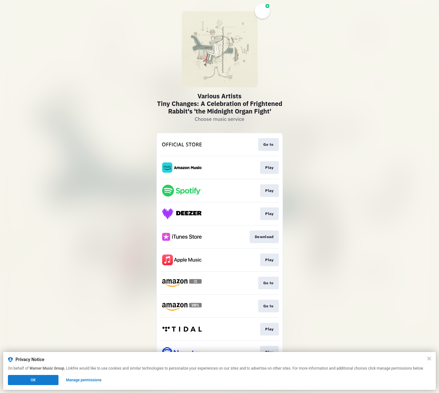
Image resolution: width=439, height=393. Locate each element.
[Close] (429, 358)
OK (33, 380)
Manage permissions (84, 380)
